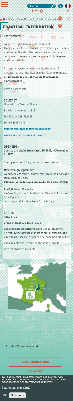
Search (53, 6)
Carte (60, 6)
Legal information (35, 361)
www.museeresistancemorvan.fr (25, 135)
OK (5, 395)
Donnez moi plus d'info (16, 387)
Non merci (17, 395)
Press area (35, 370)
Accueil (4, 19)
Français (68, 6)
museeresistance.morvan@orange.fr (27, 128)
